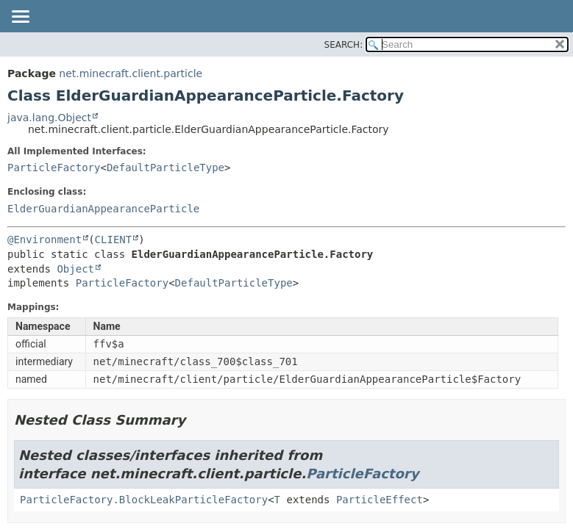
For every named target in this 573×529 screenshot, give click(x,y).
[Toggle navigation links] (19, 17)
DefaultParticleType (165, 167)
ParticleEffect (379, 499)
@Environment (44, 239)
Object (75, 269)
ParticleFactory (53, 167)
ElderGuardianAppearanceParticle (103, 209)
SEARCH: (343, 45)
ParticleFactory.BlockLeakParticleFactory (144, 499)
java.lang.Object (49, 117)
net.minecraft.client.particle (130, 73)
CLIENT (113, 239)
